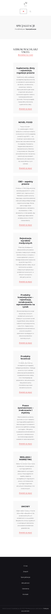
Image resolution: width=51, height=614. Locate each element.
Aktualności (25, 583)
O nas (25, 566)
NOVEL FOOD (25, 122)
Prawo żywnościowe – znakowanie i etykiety (25, 409)
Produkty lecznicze (25, 357)
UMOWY (25, 506)
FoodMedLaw (20, 29)
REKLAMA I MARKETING (25, 458)
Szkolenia (25, 588)
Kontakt (25, 594)
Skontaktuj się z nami (25, 55)
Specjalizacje (25, 577)
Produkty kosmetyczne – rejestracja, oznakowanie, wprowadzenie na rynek (25, 301)
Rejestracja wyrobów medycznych (25, 240)
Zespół (25, 571)
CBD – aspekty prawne (25, 182)
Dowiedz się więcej (25, 109)
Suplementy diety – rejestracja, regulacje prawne (25, 70)
